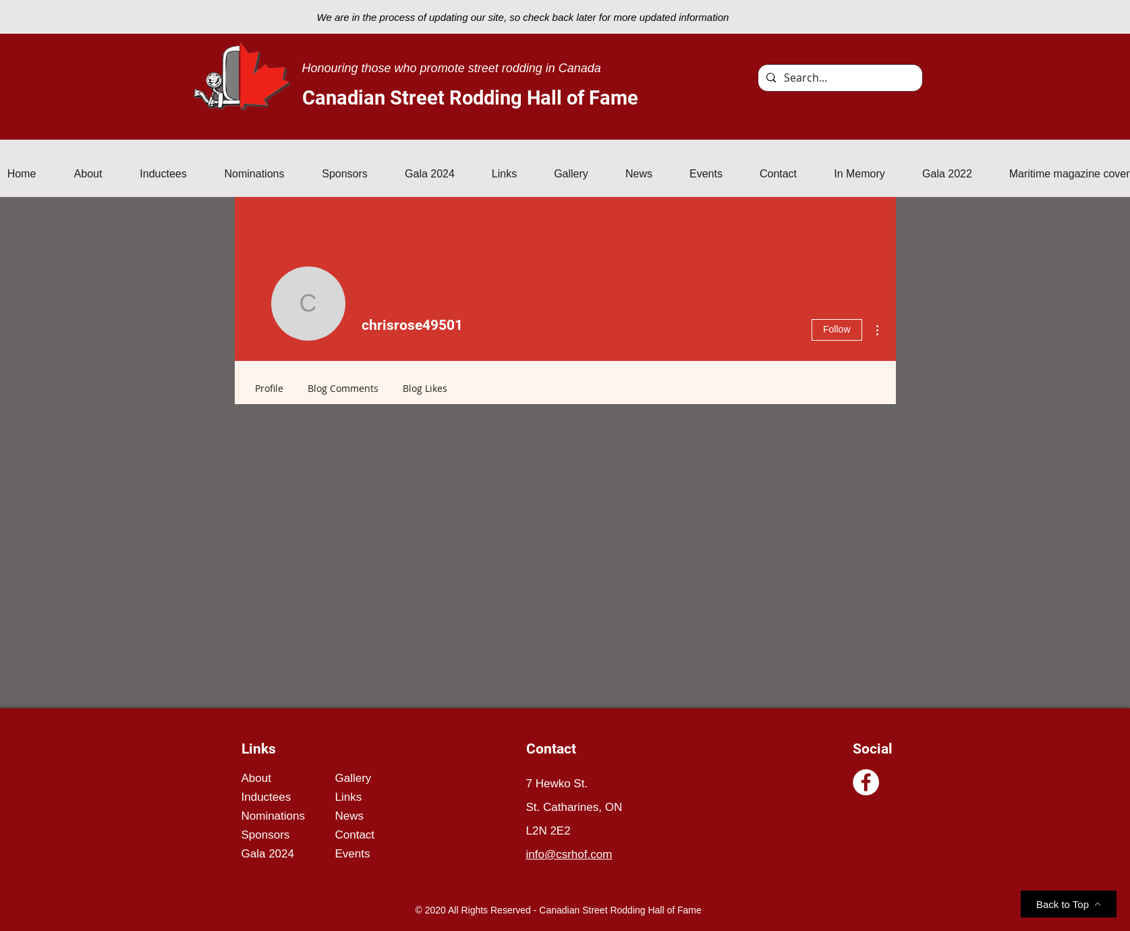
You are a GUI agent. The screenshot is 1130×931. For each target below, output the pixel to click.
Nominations (274, 816)
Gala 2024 (268, 853)
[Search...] (839, 78)
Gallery (353, 778)
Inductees (266, 797)
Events (352, 853)
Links (348, 797)
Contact (355, 834)
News (349, 816)
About (256, 778)
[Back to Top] (1069, 904)
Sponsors (266, 834)
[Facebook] (866, 782)
